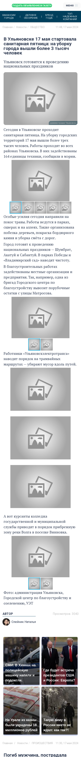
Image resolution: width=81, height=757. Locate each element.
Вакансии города (8, 16)
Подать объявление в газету (31, 5)
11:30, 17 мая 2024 (67, 743)
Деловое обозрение (31, 16)
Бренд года (49, 16)
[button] (74, 181)
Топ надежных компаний (70, 17)
